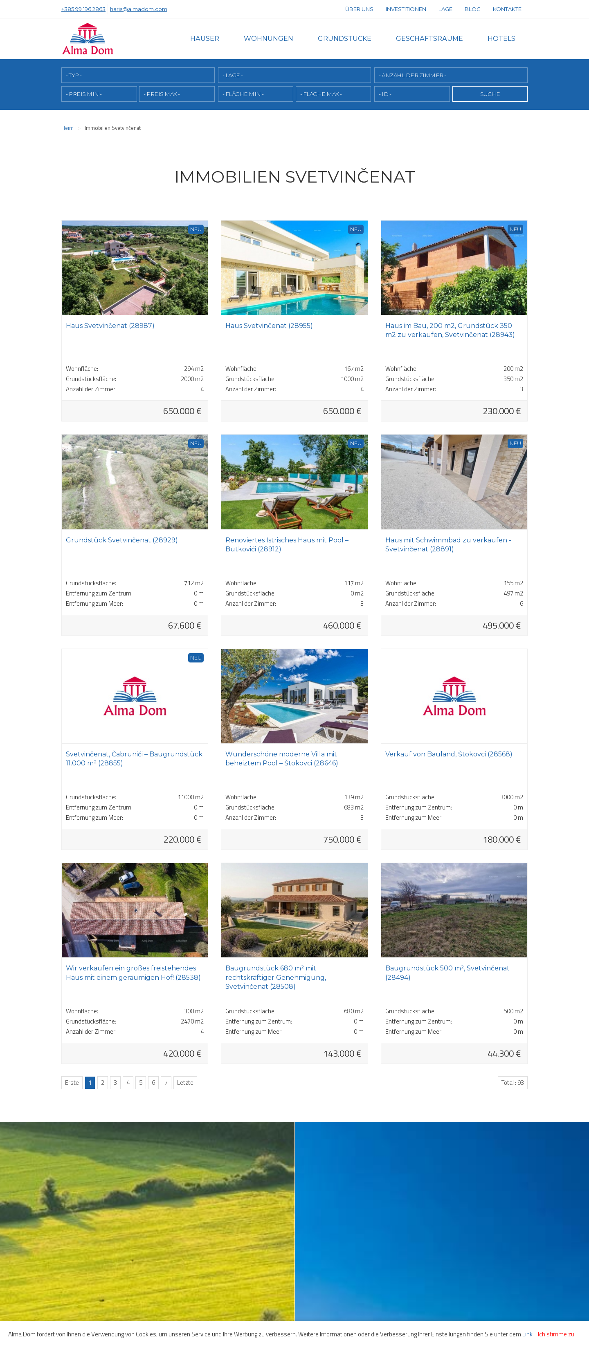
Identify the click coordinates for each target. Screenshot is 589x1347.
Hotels (501, 38)
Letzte (185, 1082)
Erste (72, 1082)
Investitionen (406, 9)
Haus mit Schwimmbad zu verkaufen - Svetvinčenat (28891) (448, 544)
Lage (445, 9)
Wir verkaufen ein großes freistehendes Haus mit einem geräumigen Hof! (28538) (133, 972)
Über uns (359, 9)
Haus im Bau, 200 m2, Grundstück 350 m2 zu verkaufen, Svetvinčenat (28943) (450, 330)
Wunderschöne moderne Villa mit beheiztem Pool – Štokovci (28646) (281, 758)
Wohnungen (268, 38)
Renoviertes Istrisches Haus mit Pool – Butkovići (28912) (286, 544)
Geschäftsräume (429, 38)
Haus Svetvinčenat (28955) (269, 326)
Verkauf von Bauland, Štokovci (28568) (449, 754)
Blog (473, 9)
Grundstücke (344, 38)
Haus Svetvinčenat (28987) (110, 326)
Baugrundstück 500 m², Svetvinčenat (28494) (447, 972)
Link (527, 1334)
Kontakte (507, 9)
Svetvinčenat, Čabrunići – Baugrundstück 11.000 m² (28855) (134, 758)
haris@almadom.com (138, 9)
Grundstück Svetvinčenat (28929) (122, 540)
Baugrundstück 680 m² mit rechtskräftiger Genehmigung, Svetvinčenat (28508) (275, 977)
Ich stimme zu (556, 1334)
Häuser (204, 38)
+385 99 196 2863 (83, 9)
